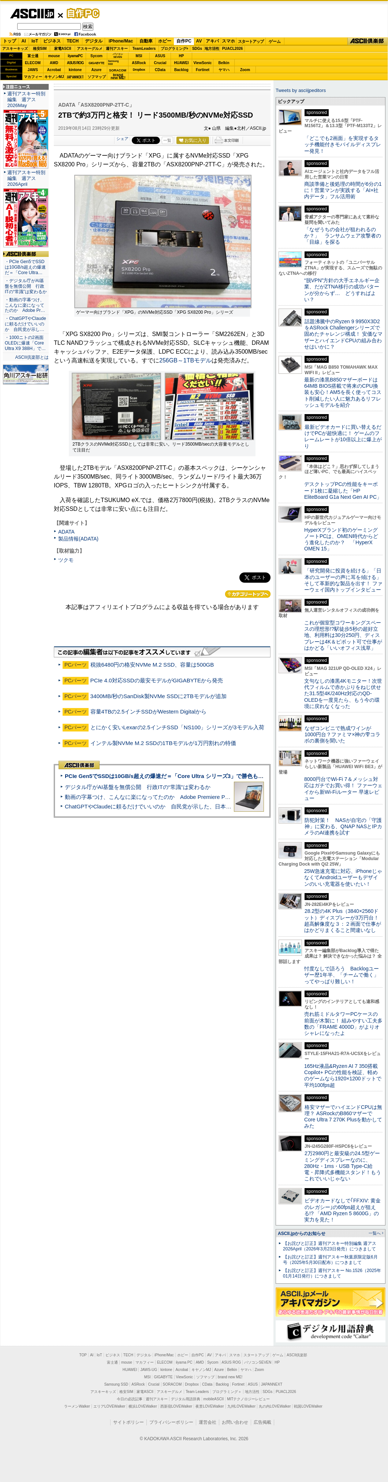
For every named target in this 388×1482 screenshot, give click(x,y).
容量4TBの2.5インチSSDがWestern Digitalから (148, 711)
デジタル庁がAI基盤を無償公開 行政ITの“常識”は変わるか (137, 787)
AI (24, 41)
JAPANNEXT (75, 77)
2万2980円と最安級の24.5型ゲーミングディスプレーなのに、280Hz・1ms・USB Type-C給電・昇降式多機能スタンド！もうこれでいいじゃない (342, 1165)
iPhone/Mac (121, 41)
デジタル (93, 41)
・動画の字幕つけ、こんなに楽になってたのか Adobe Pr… (25, 305)
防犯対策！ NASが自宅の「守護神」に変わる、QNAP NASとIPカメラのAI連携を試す (343, 826)
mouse (54, 56)
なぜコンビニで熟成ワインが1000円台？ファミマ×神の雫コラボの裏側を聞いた (342, 734)
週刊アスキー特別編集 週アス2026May (26, 99)
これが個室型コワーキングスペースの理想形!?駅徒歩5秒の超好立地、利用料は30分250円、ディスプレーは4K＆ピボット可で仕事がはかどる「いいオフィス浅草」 (343, 635)
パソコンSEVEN (118, 55)
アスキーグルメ (89, 49)
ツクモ (66, 560)
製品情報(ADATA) (78, 539)
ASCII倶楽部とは (32, 357)
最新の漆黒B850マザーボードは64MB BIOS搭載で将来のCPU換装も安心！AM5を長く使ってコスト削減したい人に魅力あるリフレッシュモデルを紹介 (342, 392)
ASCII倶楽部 (367, 41)
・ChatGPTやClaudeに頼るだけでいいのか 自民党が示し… (25, 324)
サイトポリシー (128, 1422)
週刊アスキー (117, 49)
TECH (73, 41)
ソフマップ (96, 77)
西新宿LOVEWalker (176, 1406)
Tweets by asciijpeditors (301, 90)
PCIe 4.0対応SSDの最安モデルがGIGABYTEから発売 (156, 680)
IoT (34, 41)
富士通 (32, 56)
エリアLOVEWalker (109, 1406)
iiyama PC (184, 1362)
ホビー (164, 41)
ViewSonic (203, 63)
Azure (97, 70)
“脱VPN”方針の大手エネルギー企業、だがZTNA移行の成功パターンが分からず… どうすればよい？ (342, 289)
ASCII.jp (32, 13)
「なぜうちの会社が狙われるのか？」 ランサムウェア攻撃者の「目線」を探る (342, 235)
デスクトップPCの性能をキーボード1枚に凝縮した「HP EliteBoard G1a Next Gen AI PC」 (343, 490)
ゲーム (275, 41)
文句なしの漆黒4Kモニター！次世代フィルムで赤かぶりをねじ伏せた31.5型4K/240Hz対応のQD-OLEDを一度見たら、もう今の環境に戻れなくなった (343, 693)
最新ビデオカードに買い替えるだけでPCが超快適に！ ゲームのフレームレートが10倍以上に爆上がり (343, 436)
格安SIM (40, 49)
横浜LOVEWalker (142, 1406)
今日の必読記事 (129, 1399)
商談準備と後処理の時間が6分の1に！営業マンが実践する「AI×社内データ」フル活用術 (343, 190)
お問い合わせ (235, 1422)
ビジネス (52, 41)
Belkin (223, 63)
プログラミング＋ (227, 1392)
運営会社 (207, 1422)
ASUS (160, 56)
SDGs (197, 49)
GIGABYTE (96, 63)
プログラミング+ (175, 49)
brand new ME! (230, 1377)
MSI (139, 56)
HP (181, 56)
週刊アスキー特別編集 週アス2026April (26, 178)
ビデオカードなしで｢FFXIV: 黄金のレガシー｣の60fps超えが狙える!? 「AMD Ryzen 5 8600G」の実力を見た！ (342, 1210)
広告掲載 (262, 1422)
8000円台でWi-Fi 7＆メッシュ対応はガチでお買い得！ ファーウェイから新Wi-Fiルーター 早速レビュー (343, 788)
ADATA (66, 532)
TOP (83, 1355)
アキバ (212, 41)
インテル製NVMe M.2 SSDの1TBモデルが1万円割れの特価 (163, 743)
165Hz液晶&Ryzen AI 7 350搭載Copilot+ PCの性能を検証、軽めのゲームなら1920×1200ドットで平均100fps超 (342, 1075)
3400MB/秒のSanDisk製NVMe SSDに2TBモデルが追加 (158, 696)
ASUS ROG (75, 63)
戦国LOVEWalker (308, 1406)
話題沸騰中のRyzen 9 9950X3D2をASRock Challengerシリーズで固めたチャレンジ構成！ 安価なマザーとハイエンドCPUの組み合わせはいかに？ (343, 334)
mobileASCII (214, 1399)
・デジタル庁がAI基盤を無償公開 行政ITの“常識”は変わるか (26, 286)
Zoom (245, 70)
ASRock (139, 63)
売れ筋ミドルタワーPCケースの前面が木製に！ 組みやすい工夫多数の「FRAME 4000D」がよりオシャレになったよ (343, 1023)
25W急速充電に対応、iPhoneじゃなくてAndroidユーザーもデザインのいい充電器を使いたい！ (343, 877)
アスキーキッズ (15, 49)
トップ (9, 41)
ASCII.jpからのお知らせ (301, 1233)
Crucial (160, 63)
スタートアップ (251, 41)
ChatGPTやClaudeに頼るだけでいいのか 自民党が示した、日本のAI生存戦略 (162, 806)
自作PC (81, 13)
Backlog (181, 70)
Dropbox (139, 69)
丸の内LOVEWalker (275, 1406)
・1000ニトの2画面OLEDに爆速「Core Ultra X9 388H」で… (25, 343)
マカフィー (33, 77)
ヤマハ (224, 70)
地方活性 (212, 49)
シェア (122, 138)
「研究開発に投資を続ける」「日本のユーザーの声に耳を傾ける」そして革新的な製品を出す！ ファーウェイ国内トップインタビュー (343, 580)
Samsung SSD (116, 1384)
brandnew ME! (118, 77)
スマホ (228, 41)
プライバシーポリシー (171, 1422)
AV (199, 41)
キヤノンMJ (54, 77)
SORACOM (172, 1384)
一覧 (167, 140)
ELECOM (33, 63)
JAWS (32, 70)
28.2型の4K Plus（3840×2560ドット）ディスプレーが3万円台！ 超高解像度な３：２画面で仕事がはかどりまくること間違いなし (342, 920)
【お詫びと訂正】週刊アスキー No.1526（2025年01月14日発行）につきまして (332, 1273)
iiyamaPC (75, 56)
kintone (75, 70)
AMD (54, 63)
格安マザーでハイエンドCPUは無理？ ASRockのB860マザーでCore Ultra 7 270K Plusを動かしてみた (343, 1116)
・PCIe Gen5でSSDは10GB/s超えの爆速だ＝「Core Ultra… (25, 267)
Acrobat (54, 70)
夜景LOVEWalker (209, 1406)
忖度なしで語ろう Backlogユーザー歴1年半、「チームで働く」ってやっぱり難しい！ (341, 975)
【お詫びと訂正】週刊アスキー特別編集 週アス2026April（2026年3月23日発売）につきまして (329, 1246)
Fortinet (202, 70)
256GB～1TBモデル (185, 360)
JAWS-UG (148, 1370)
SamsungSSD (113, 62)
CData (160, 70)
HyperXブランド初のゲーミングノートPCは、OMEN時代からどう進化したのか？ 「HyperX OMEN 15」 (341, 539)
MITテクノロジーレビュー (248, 1399)
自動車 (146, 41)
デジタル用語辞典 (185, 1399)
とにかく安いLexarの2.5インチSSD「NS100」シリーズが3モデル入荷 (177, 727)
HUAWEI (181, 63)
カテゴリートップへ (248, 594)
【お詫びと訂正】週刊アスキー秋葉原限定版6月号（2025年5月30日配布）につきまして (330, 1259)
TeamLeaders (144, 49)
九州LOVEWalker (241, 1406)
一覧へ (375, 1233)
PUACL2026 (232, 49)
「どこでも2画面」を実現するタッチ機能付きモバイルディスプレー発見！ (342, 144)
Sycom (96, 56)
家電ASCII (62, 49)
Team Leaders (197, 1392)
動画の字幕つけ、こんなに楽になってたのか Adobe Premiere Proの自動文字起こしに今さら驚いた (188, 797)
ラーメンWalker (77, 1406)
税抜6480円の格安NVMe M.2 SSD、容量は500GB (152, 664)
